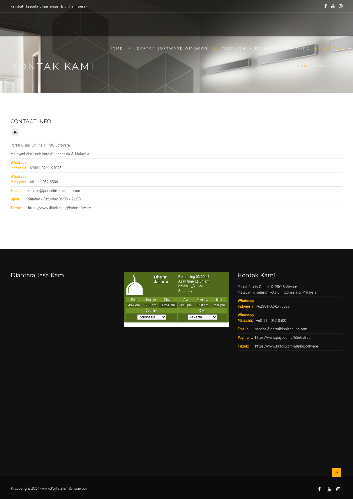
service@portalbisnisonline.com (54, 190)
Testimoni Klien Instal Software (265, 48)
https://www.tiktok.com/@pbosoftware (59, 207)
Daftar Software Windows (172, 48)
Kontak (333, 48)
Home (116, 48)
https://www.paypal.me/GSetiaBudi (283, 337)
